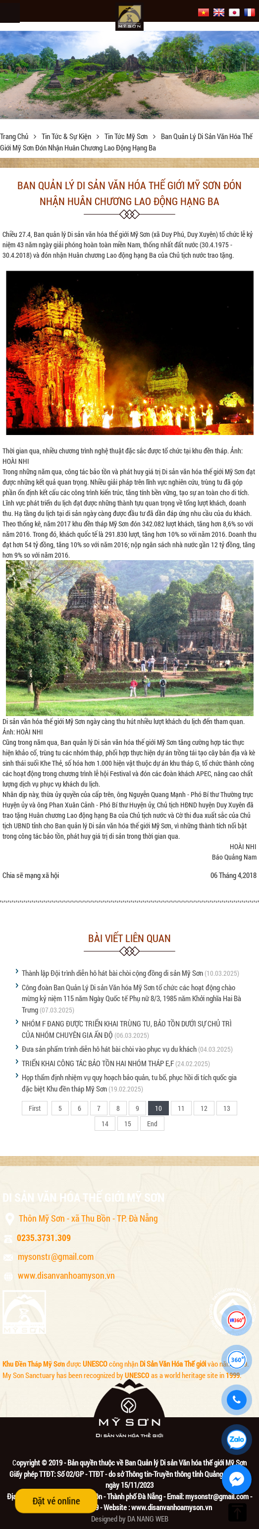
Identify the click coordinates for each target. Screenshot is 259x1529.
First (35, 1108)
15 (127, 1123)
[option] (129, 75)
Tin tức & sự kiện (67, 136)
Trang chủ (15, 136)
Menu (10, 13)
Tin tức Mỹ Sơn (126, 136)
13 (226, 1108)
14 (105, 1123)
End (152, 1123)
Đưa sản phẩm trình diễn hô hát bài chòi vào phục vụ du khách (109, 1049)
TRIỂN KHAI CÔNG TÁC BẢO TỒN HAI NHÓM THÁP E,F (98, 1063)
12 (204, 1108)
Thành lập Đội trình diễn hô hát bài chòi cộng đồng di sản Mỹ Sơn (112, 973)
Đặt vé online (56, 1501)
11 (181, 1108)
